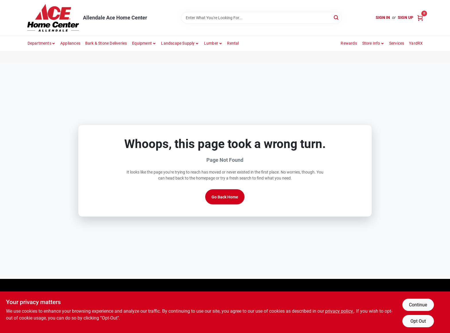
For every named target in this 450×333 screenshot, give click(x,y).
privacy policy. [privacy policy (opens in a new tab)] (339, 311)
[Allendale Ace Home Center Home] (53, 17)
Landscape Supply (178, 43)
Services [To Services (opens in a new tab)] (396, 43)
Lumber (211, 43)
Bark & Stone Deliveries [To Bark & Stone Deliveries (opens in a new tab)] (106, 43)
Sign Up (405, 17)
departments (39, 43)
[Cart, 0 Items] (420, 18)
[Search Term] (261, 17)
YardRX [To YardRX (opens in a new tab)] (416, 43)
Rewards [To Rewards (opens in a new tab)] (349, 43)
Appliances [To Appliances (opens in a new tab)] (70, 43)
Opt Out (418, 321)
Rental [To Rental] (233, 43)
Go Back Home (225, 197)
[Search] (336, 17)
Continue (418, 305)
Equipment (142, 43)
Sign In (383, 17)
